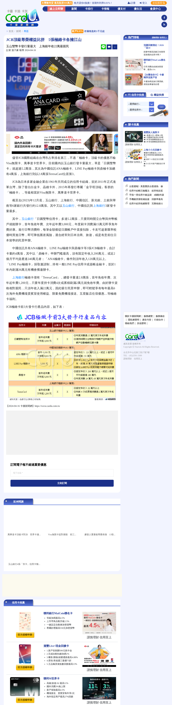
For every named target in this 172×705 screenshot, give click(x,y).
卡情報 (105, 8)
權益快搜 (157, 94)
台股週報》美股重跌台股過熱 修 (146, 186)
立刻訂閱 (62, 483)
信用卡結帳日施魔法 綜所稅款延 (146, 190)
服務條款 (160, 316)
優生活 (138, 8)
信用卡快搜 (136, 94)
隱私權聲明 (133, 320)
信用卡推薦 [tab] (18, 602)
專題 (26, 31)
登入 (143, 3)
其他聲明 (141, 323)
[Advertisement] (62, 433)
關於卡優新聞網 (133, 316)
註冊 (132, 3)
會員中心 (155, 8)
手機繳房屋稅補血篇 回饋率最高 (146, 199)
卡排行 (89, 8)
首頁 (11, 31)
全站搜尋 (159, 3)
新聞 (74, 8)
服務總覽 (148, 316)
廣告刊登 (146, 320)
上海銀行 (99, 205)
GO (161, 107)
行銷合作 (158, 320)
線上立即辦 (56, 8)
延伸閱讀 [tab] (18, 501)
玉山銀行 (68, 205)
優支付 (122, 8)
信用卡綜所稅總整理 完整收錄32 (146, 203)
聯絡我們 (129, 323)
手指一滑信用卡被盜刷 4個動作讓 (146, 195)
